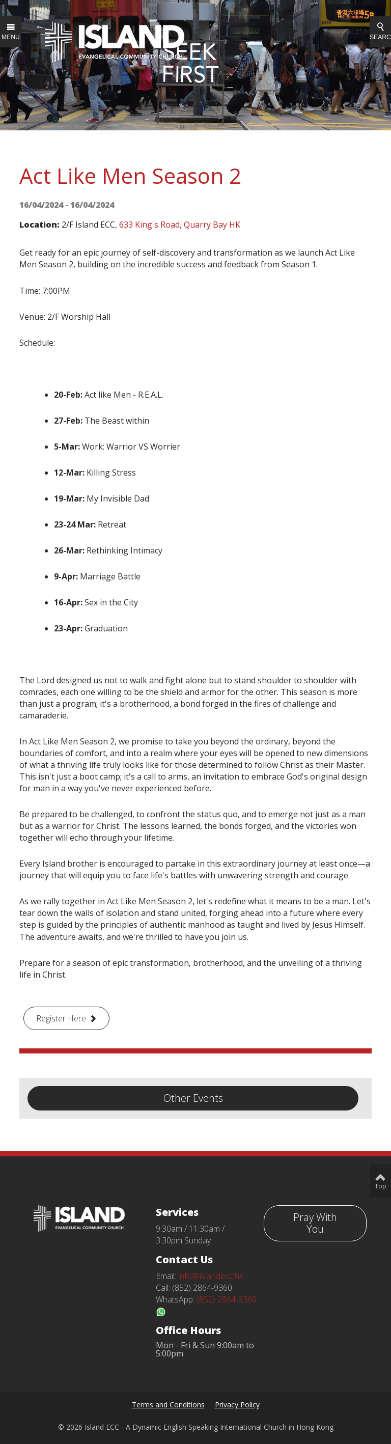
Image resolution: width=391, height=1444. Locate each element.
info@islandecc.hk (210, 1276)
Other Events (193, 1098)
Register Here (61, 1018)
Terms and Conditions (168, 1404)
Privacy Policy (237, 1404)
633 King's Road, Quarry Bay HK (179, 224)
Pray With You (315, 1223)
